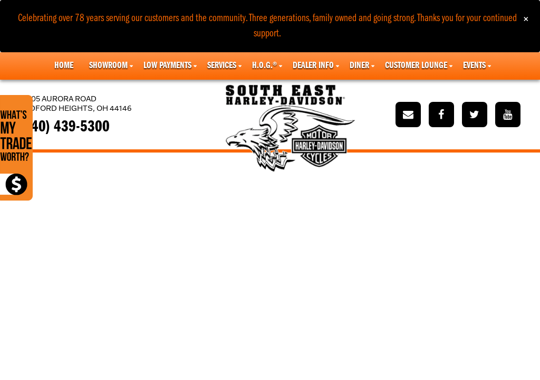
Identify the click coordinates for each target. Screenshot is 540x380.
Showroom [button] (108, 66)
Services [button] (221, 66)
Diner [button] (359, 66)
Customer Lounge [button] (416, 66)
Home (63, 66)
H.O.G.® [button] (264, 66)
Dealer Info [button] (313, 66)
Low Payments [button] (167, 66)
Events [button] (474, 66)
